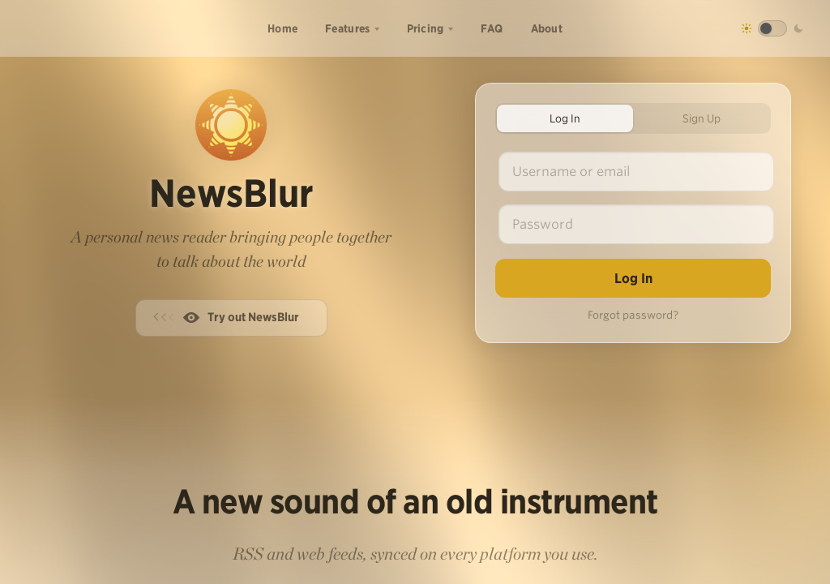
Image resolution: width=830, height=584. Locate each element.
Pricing (425, 28)
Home (282, 28)
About (547, 28)
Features (347, 28)
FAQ (492, 28)
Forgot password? (633, 315)
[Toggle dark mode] (772, 28)
